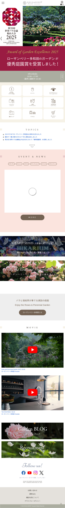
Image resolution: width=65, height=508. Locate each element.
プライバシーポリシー (32, 501)
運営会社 (32, 494)
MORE (62, 76)
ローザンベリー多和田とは (32, 312)
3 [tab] (32, 69)
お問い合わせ (32, 490)
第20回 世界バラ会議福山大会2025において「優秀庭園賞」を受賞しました (28, 139)
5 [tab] (36, 69)
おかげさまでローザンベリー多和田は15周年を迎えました (23, 134)
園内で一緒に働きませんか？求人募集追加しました (21, 137)
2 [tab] (30, 69)
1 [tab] (28, 69)
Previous (1, 38)
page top (61, 504)
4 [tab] (34, 69)
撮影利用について (32, 497)
